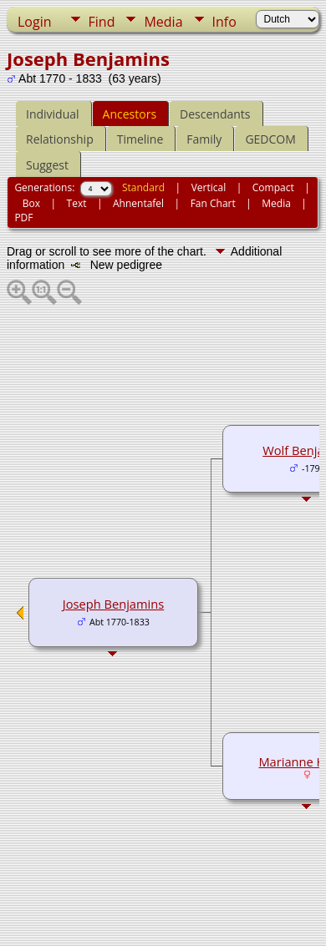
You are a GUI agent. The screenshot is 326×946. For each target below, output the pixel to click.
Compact (273, 187)
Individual (52, 114)
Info (224, 22)
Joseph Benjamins (114, 603)
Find (102, 22)
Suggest (47, 165)
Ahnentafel (138, 203)
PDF (23, 217)
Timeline (140, 139)
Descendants (215, 114)
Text (77, 203)
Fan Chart (213, 203)
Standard (143, 187)
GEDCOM (270, 139)
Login (35, 22)
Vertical (209, 187)
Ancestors (129, 114)
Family (204, 139)
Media (163, 22)
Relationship (60, 139)
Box (31, 203)
